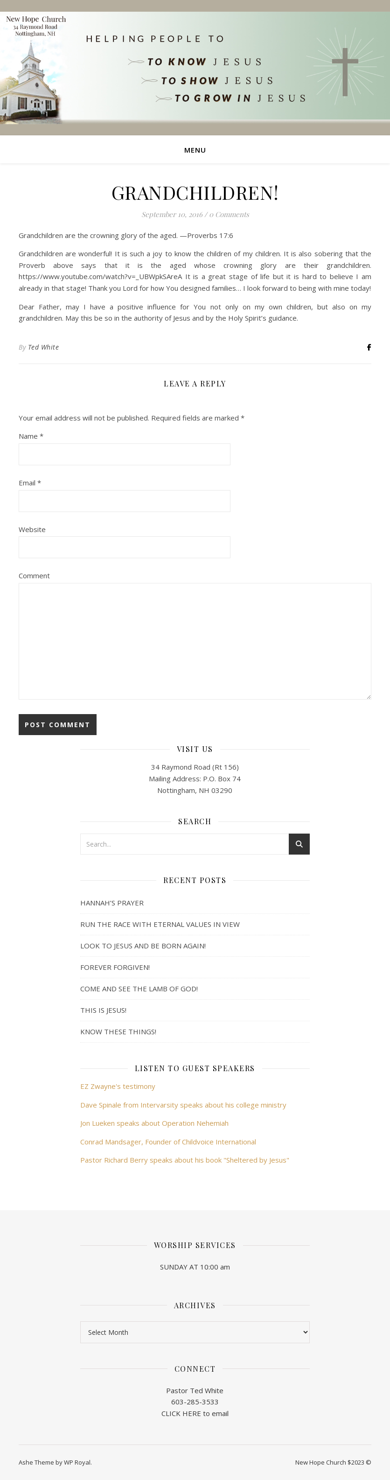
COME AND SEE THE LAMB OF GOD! (139, 988)
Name (31, 436)
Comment (34, 575)
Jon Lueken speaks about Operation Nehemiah (154, 1123)
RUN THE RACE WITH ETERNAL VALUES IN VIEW (160, 924)
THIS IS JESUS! (103, 1010)
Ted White (43, 347)
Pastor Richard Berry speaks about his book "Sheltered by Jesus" (184, 1159)
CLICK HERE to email (195, 1413)
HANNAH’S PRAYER (112, 902)
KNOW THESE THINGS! (118, 1031)
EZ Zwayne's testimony (117, 1086)
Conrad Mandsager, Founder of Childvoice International (168, 1141)
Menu (195, 149)
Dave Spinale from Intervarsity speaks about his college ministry (183, 1104)
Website (32, 529)
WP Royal (77, 1462)
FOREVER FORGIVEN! (115, 967)
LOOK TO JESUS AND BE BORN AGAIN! (143, 945)
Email (30, 482)
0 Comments (229, 214)
